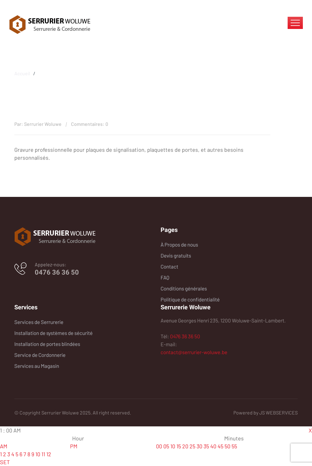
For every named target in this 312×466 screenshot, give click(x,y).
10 (37, 454)
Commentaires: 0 (89, 124)
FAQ (165, 277)
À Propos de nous (179, 244)
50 (227, 446)
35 (206, 446)
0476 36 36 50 (57, 272)
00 (159, 446)
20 (185, 446)
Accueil (22, 72)
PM (73, 446)
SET (5, 462)
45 (220, 446)
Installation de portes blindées (47, 344)
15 (178, 446)
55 (234, 446)
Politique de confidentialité (190, 299)
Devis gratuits (176, 255)
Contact (169, 266)
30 (199, 446)
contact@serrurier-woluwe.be (194, 352)
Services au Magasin (36, 366)
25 (192, 446)
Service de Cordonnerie (40, 355)
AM (3, 446)
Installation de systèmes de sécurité (53, 333)
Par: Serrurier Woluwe (38, 124)
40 (213, 446)
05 (166, 446)
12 (48, 454)
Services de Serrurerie (38, 322)
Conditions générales (184, 288)
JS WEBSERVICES (278, 412)
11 (43, 454)
